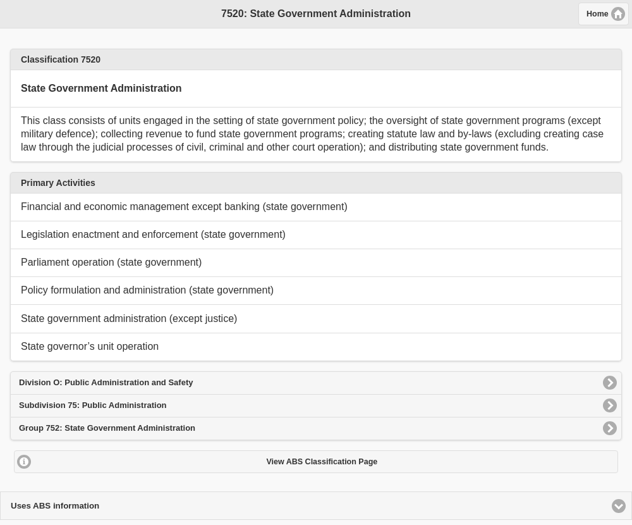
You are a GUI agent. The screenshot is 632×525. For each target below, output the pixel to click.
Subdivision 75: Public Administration (93, 405)
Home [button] (597, 13)
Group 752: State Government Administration (107, 428)
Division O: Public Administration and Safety (106, 382)
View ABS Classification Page (321, 461)
